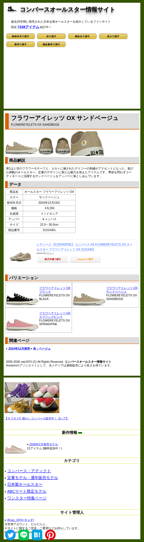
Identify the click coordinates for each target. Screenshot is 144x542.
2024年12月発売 (19, 348)
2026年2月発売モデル (42, 444)
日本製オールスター (25, 484)
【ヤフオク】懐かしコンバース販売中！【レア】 (37, 418)
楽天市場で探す (53, 259)
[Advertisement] (72, 79)
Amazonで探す (85, 259)
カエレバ (50, 253)
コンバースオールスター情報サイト (67, 9)
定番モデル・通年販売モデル (32, 477)
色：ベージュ (42, 348)
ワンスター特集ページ (27, 498)
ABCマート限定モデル (27, 491)
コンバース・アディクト (29, 471)
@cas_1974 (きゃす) (20, 520)
